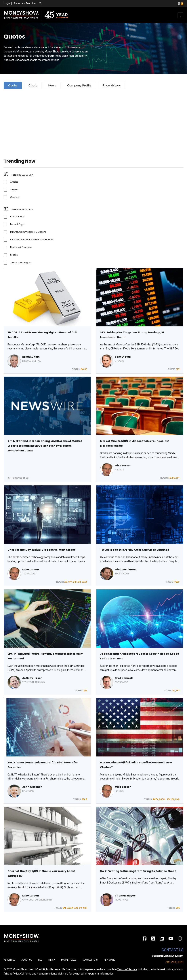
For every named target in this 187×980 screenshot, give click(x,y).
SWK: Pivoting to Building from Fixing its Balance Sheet (138, 871)
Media (51, 960)
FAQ (40, 960)
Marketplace (68, 960)
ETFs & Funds (17, 216)
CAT (64, 908)
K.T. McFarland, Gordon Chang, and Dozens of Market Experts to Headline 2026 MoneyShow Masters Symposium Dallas (44, 445)
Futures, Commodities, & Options (28, 231)
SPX (178, 369)
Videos (14, 189)
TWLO (177, 582)
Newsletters (90, 960)
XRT (79, 582)
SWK (178, 908)
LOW (76, 908)
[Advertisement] (93, 119)
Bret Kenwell (124, 678)
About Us (26, 960)
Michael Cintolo (126, 569)
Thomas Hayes (125, 895)
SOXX (84, 582)
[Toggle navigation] (180, 15)
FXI (169, 478)
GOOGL (162, 799)
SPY (178, 478)
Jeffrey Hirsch (32, 678)
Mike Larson (123, 465)
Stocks (14, 254)
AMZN (155, 799)
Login (7, 3)
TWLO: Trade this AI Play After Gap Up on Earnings (134, 550)
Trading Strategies (20, 262)
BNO (177, 799)
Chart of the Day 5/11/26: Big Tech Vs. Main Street (41, 550)
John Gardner (32, 787)
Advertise (9, 960)
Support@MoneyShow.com (167, 955)
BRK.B (84, 799)
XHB (74, 582)
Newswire (109, 960)
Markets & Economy (21, 247)
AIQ (65, 582)
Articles (14, 181)
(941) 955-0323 (174, 962)
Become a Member (25, 3)
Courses (15, 197)
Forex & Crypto (18, 224)
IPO (173, 478)
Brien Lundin (31, 357)
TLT (173, 690)
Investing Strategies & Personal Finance (32, 239)
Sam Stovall (123, 357)
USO (172, 799)
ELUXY (70, 908)
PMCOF (84, 369)
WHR (85, 908)
